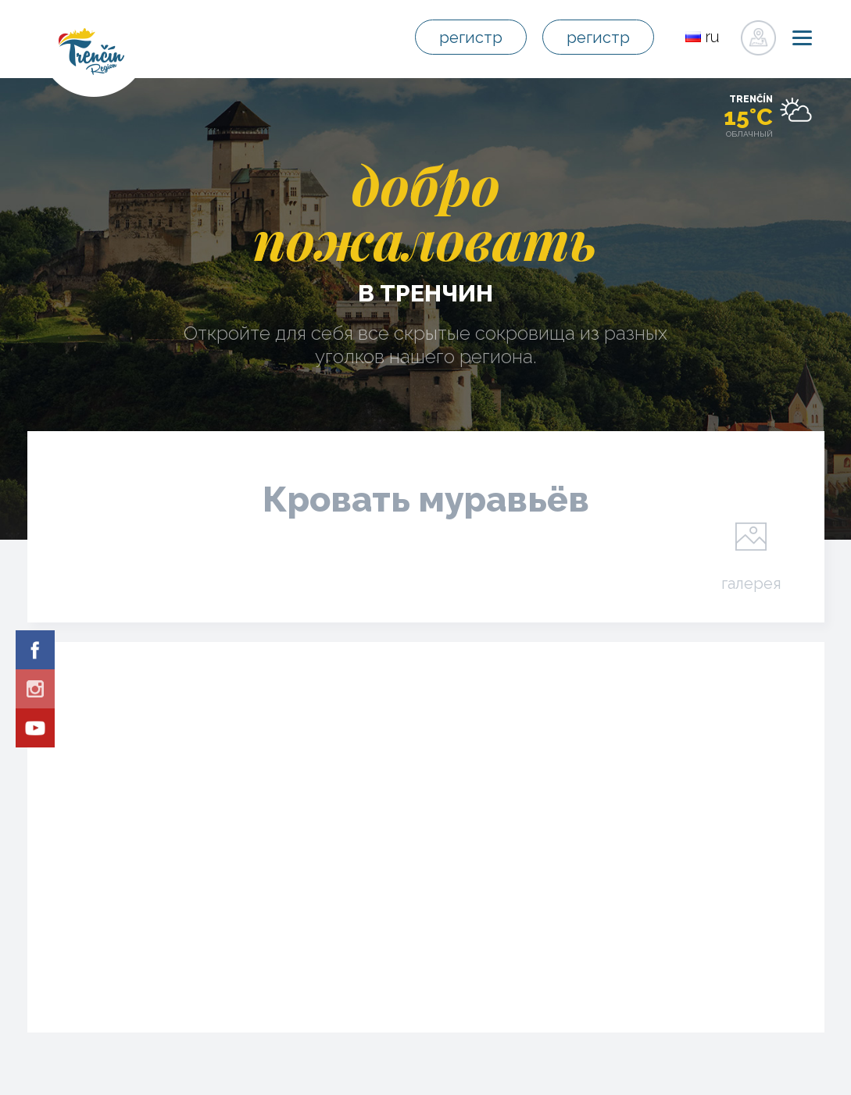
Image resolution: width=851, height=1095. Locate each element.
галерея (751, 582)
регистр (470, 37)
